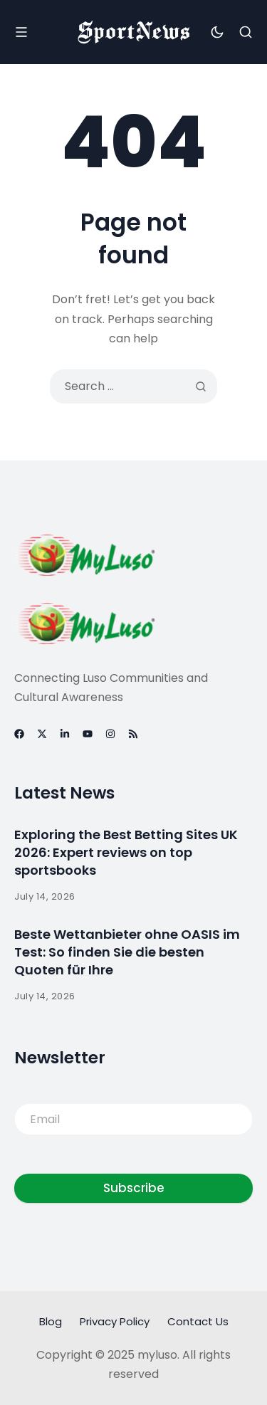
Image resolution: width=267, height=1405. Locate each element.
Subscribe (133, 1187)
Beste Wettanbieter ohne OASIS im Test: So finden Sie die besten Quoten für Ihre (127, 952)
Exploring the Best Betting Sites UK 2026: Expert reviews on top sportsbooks (126, 852)
